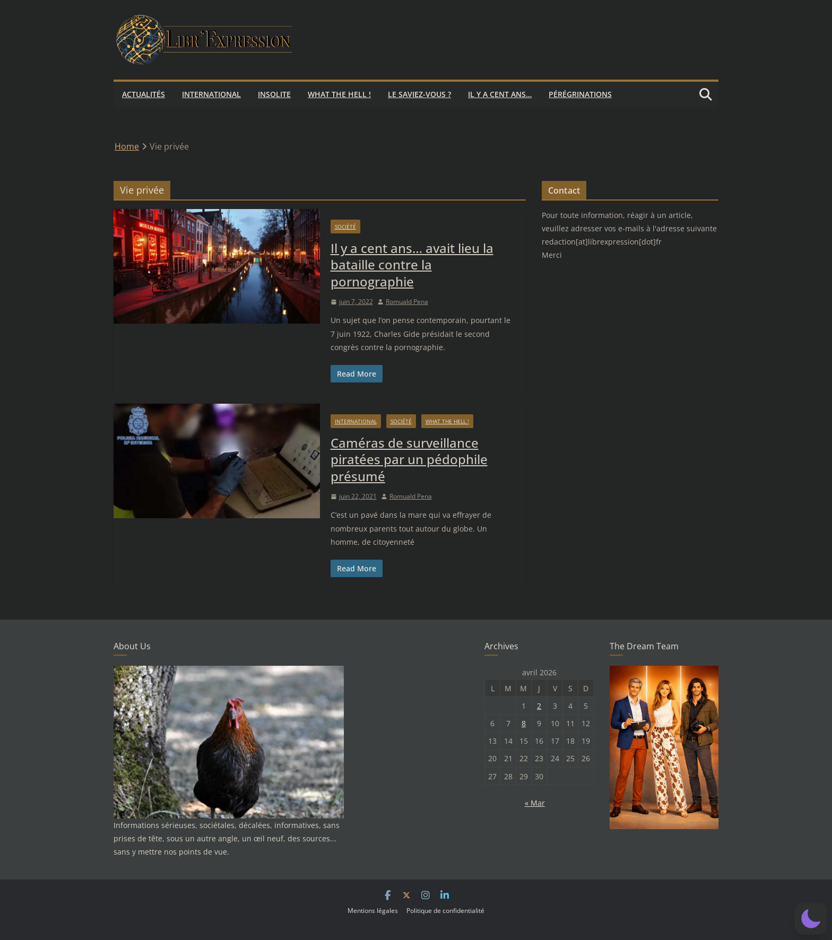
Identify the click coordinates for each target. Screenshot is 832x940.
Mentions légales (373, 910)
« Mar (535, 803)
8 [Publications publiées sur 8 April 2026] (524, 723)
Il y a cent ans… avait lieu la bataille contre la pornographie (412, 264)
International (211, 94)
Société (345, 226)
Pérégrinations (580, 94)
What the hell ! (339, 94)
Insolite (274, 94)
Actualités (143, 94)
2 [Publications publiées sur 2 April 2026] (539, 706)
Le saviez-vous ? (419, 94)
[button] (811, 919)
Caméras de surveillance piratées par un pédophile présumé (409, 459)
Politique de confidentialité (445, 910)
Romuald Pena (407, 301)
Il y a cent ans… (500, 94)
